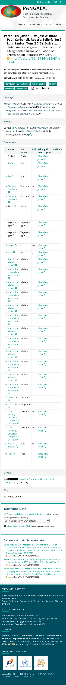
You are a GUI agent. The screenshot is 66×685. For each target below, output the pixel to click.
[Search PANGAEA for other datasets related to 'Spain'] (23, 131)
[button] (41, 88)
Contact (58, 24)
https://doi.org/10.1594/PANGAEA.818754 (34, 60)
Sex (9, 163)
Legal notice (8, 673)
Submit (31, 24)
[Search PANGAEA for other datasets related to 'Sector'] (15, 206)
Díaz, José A (38, 36)
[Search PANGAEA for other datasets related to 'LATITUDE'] (9, 400)
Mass (10, 252)
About (47, 24)
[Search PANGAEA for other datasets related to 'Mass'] (14, 252)
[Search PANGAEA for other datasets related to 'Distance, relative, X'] (9, 192)
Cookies (6, 676)
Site (9, 176)
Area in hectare (11, 445)
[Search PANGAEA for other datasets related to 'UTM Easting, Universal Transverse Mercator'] (18, 423)
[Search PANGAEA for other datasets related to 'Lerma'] (13, 128)
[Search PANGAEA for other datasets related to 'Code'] (15, 156)
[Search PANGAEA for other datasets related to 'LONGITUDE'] (9, 407)
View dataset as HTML (18, 526)
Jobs (17, 676)
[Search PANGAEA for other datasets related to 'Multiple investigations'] (30, 134)
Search (21, 24)
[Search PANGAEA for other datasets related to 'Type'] (14, 454)
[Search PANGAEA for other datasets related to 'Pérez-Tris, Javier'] (45, 159)
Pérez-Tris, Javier (16, 36)
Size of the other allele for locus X (13, 272)
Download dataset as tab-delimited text (28, 514)
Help (39, 24)
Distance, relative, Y (12, 198)
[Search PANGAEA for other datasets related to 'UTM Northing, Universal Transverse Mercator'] (18, 440)
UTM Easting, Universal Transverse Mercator (13, 417)
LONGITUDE (14, 404)
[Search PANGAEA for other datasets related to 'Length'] (16, 245)
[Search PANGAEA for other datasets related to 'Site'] (13, 176)
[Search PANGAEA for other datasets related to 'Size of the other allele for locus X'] (9, 278)
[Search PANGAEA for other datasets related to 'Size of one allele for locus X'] (16, 265)
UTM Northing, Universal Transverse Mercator (13, 433)
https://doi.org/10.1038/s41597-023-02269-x (34, 644)
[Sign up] (55, 2)
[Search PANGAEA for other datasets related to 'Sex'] (12, 163)
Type (10, 453)
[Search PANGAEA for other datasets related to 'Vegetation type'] (13, 225)
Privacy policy (46, 673)
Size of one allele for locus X (13, 262)
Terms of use (27, 673)
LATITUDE (12, 397)
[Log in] (61, 2)
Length (11, 245)
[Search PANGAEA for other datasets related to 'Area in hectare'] (17, 446)
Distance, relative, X (12, 188)
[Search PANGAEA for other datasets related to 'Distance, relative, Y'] (9, 202)
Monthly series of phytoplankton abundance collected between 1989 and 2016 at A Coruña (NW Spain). (32, 560)
